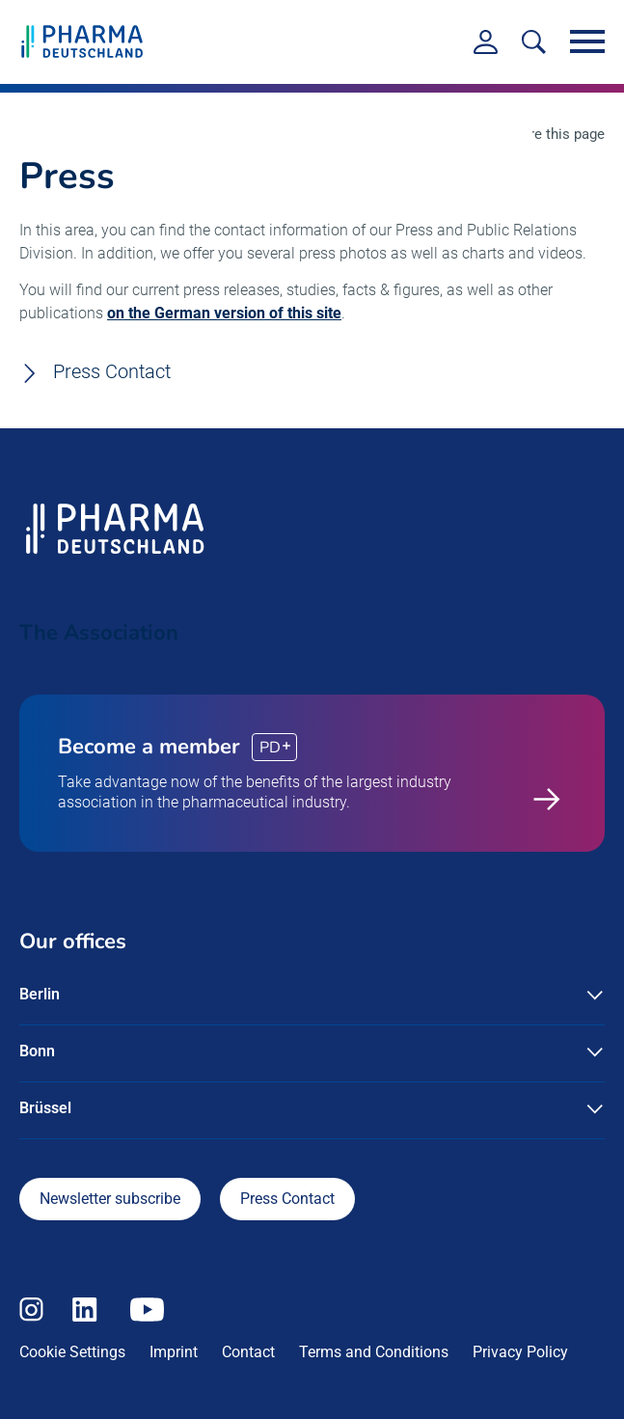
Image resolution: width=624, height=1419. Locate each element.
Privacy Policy (520, 1352)
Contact (248, 1352)
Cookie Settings (72, 1352)
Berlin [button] (39, 994)
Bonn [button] (37, 1051)
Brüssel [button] (45, 1108)
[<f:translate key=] (534, 42)
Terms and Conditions (373, 1352)
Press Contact (112, 372)
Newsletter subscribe (110, 1198)
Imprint (173, 1352)
